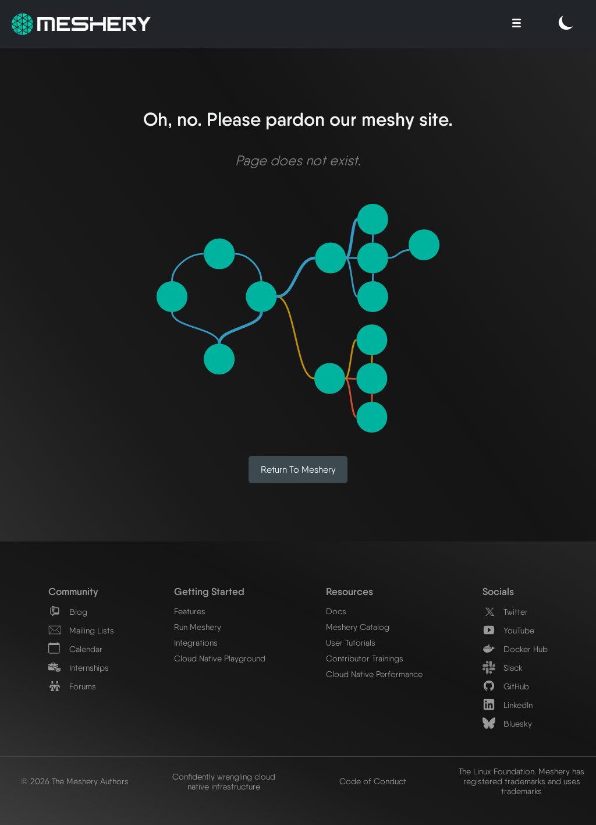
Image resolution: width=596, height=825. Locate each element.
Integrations (196, 642)
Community (73, 591)
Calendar (75, 649)
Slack (503, 667)
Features (189, 611)
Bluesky (507, 723)
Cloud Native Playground (219, 658)
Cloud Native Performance (374, 674)
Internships (78, 667)
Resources (349, 591)
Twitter (505, 612)
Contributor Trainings (364, 658)
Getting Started (209, 591)
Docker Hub (515, 649)
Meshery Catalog (357, 627)
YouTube (508, 630)
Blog (67, 612)
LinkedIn (508, 705)
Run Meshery (197, 627)
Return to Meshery (298, 469)
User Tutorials (350, 642)
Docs (336, 611)
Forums (72, 686)
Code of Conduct (372, 781)
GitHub (506, 686)
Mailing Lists (81, 630)
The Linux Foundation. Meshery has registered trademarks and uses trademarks (521, 781)
